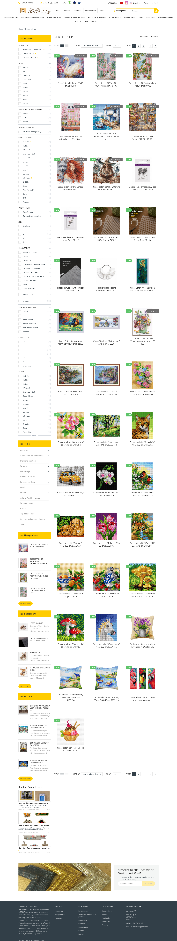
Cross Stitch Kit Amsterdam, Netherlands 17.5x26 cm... (38, 560)
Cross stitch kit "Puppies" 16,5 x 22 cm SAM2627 (70, 542)
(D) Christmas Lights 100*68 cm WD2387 (38, 759)
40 (117, 43)
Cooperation (90, 11)
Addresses (106, 919)
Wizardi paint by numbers (74, 18)
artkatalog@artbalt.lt (49, 3)
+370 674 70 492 (25, 3)
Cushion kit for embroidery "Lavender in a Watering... (142, 643)
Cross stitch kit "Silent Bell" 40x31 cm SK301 (70, 391)
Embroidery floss (81, 22)
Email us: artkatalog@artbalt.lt (137, 925)
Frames (94, 22)
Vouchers (105, 923)
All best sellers (25, 684)
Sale (101, 22)
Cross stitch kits (11, 18)
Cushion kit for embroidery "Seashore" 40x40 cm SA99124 (70, 695)
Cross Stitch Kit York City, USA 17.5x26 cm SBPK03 (38, 588)
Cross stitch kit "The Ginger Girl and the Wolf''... (70, 186)
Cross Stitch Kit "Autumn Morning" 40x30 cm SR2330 (70, 340)
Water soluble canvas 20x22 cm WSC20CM (39, 637)
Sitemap (81, 932)
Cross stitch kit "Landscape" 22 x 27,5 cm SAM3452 (106, 441)
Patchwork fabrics (165, 18)
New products (59, 912)
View (56, 44)
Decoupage (150, 18)
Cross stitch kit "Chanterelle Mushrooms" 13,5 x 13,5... (142, 593)
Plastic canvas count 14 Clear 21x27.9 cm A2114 (70, 287)
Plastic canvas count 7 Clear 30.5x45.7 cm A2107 (106, 236)
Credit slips (106, 916)
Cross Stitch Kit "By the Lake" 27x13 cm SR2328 (106, 340)
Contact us (82, 929)
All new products (25, 601)
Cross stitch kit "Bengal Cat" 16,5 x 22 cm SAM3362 (142, 441)
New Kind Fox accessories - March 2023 (35, 846)
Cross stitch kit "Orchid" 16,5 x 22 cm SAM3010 (106, 492)
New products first (92, 43)
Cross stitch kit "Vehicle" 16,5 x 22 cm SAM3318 (70, 492)
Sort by (76, 44)
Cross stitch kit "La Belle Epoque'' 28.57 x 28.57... (142, 135)
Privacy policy (83, 909)
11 (151, 44)
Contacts (77, 11)
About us (66, 11)
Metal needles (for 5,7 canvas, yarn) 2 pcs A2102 (70, 236)
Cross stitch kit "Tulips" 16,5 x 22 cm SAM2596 (106, 542)
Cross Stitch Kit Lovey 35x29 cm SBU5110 (39, 544)
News (101, 11)
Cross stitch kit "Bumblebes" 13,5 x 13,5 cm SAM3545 (71, 441)
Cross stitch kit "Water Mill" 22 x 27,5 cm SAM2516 (142, 542)
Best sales (58, 916)
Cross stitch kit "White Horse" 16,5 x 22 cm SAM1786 (106, 643)
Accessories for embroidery (32, 18)
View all (39, 785)
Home (56, 11)
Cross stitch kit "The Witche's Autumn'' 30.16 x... (106, 186)
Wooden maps (129, 18)
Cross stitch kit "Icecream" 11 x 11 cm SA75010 (70, 747)
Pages (128, 44)
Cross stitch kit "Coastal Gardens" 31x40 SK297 (106, 391)
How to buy (82, 918)
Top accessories (27, 512)
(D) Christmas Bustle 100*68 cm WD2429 (38, 724)
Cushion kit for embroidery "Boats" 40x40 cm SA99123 (106, 696)
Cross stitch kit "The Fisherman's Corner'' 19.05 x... (106, 134)
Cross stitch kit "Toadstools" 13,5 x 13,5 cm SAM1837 (70, 643)
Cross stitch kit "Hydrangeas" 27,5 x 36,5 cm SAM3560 (142, 391)
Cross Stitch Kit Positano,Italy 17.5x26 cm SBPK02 (39, 574)
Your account (107, 904)
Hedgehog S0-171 (37, 621)
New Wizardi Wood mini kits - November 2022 (38, 823)
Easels (140, 18)
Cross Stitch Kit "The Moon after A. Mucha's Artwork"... (142, 287)
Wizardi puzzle (115, 18)
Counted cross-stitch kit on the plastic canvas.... (142, 696)
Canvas (23, 506)
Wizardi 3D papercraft (97, 18)
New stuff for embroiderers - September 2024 (37, 801)
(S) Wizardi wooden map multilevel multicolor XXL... (40, 706)
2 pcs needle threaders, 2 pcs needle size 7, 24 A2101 (142, 186)
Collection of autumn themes (32, 517)
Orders (104, 912)
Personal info (107, 909)
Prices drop (58, 909)
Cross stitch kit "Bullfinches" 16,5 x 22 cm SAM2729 (142, 492)
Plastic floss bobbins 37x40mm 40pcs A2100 (106, 287)
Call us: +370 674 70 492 (134, 921)
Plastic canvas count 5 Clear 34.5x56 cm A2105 (142, 236)
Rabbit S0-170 (35, 651)
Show (108, 44)
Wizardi (23, 464)
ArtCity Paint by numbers (31, 496)
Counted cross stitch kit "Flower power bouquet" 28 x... (142, 339)
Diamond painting (54, 18)
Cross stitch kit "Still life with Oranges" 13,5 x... (70, 593)
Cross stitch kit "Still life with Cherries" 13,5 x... (106, 593)
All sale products (25, 777)
